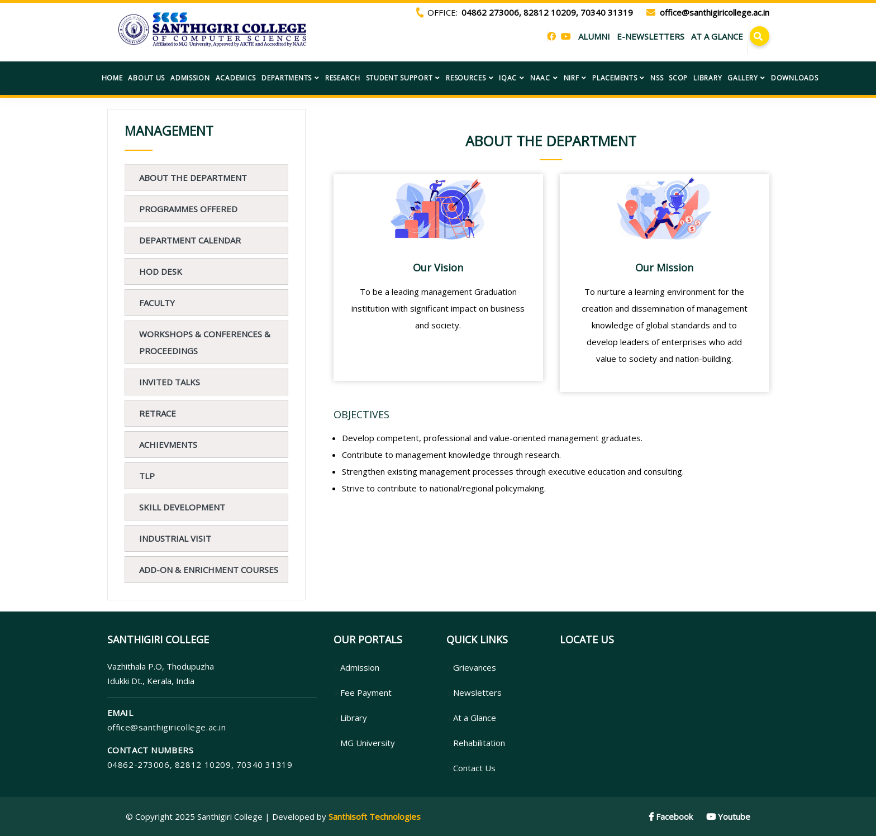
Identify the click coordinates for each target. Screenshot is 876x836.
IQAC (508, 78)
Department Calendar (190, 240)
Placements (614, 78)
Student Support (399, 78)
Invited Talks (169, 382)
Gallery (742, 78)
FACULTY (157, 302)
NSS (656, 78)
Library (707, 78)
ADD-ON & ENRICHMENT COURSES (208, 569)
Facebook (671, 816)
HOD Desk (160, 271)
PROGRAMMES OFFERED (188, 208)
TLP (147, 475)
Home (112, 78)
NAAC (540, 78)
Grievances (471, 667)
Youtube (728, 816)
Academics (236, 78)
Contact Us (471, 767)
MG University (364, 742)
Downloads (794, 78)
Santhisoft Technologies (374, 816)
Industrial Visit (175, 538)
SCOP (678, 78)
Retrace (157, 413)
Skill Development (182, 507)
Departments (286, 78)
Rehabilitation (475, 742)
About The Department (193, 177)
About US (146, 78)
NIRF (571, 78)
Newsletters (474, 692)
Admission (190, 78)
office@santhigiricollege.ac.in (166, 727)
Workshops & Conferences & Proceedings (204, 342)
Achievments (168, 444)
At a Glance (471, 717)
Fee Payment (363, 692)
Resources (465, 78)
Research (342, 78)
